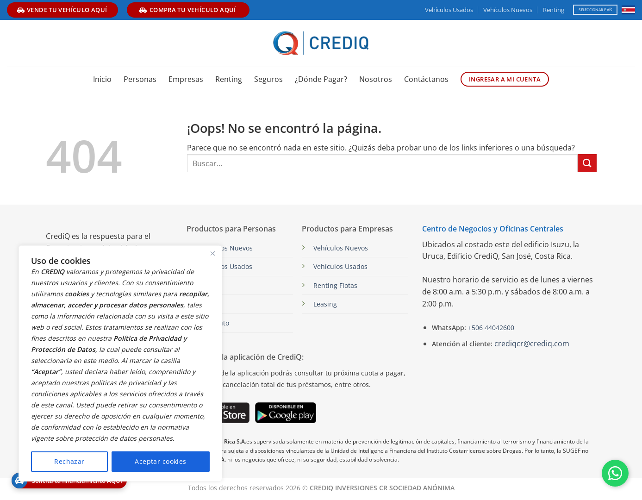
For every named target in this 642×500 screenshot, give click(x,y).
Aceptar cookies (160, 461)
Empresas (185, 79)
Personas (140, 79)
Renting (553, 10)
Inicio (102, 79)
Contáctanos (426, 79)
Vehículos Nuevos (507, 10)
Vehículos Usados (449, 10)
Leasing (325, 304)
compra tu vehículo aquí (187, 10)
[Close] (212, 253)
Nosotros (375, 79)
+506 (490, 327)
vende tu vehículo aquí (62, 10)
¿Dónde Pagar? (321, 79)
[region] (120, 363)
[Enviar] (587, 163)
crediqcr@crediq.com (531, 343)
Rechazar (69, 461)
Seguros (268, 79)
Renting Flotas (335, 285)
